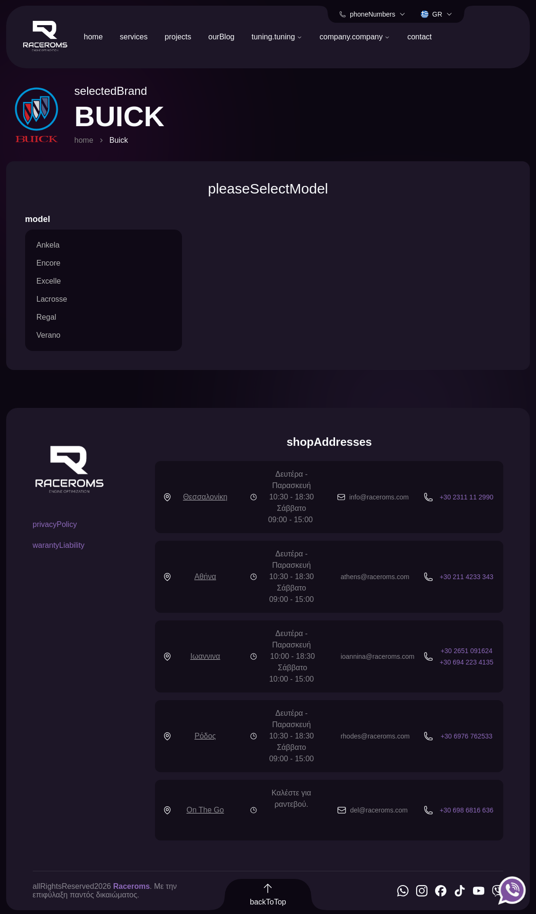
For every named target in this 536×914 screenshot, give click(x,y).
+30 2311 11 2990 (466, 497)
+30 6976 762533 (466, 736)
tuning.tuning (277, 37)
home (93, 37)
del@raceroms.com (379, 810)
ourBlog (222, 37)
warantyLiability (58, 545)
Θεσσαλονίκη (205, 497)
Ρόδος (205, 736)
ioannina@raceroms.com (378, 656)
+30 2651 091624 (466, 651)
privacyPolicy (55, 524)
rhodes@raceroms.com (375, 736)
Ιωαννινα (205, 656)
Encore (48, 263)
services (134, 37)
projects (178, 37)
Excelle (48, 281)
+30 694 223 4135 (466, 662)
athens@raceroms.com (375, 577)
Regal (46, 317)
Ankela (48, 245)
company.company (354, 37)
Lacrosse (51, 299)
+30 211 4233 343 (466, 577)
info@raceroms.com (379, 497)
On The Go (205, 810)
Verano (48, 335)
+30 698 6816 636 (466, 810)
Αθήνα (205, 576)
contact (419, 37)
